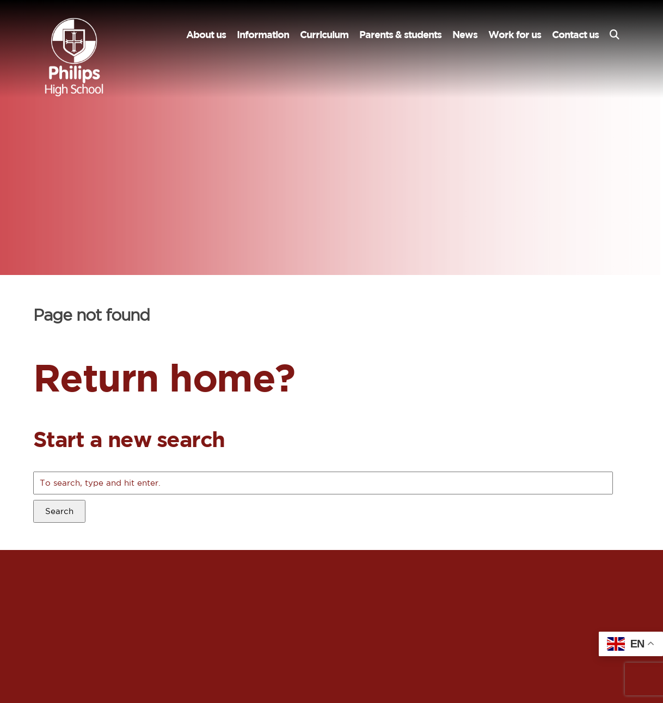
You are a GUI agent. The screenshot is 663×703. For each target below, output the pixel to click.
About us (206, 34)
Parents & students (400, 34)
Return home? (164, 377)
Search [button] (59, 511)
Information (263, 34)
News (464, 34)
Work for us (514, 34)
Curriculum (324, 34)
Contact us (575, 34)
